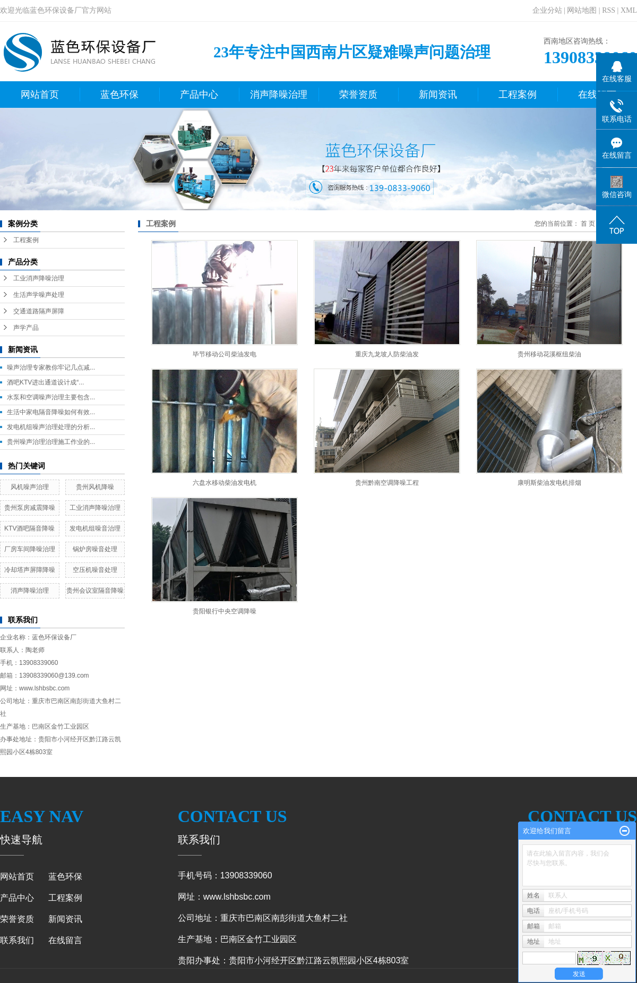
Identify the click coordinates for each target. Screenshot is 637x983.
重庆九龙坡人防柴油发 (387, 354)
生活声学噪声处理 (38, 294)
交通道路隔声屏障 (38, 311)
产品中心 (199, 94)
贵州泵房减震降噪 (29, 507)
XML (629, 10)
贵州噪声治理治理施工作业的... (51, 442)
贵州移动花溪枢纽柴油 (549, 354)
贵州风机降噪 (95, 487)
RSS (608, 10)
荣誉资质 (358, 94)
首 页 (588, 223)
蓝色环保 (119, 94)
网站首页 (40, 94)
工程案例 (517, 94)
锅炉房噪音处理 (95, 549)
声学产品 (26, 327)
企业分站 (547, 10)
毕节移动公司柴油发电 (224, 354)
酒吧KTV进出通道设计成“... (45, 382)
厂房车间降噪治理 (29, 549)
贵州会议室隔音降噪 (95, 590)
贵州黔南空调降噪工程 (387, 482)
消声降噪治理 (278, 94)
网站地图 (582, 10)
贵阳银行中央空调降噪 (224, 611)
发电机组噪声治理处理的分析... (51, 427)
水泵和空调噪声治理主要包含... (51, 397)
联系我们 (17, 940)
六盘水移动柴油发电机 (224, 482)
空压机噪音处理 (95, 570)
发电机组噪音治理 (95, 528)
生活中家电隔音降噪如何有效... (51, 412)
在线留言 (65, 940)
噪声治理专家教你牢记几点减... (51, 367)
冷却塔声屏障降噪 (29, 570)
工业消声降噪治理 (38, 278)
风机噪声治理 (30, 487)
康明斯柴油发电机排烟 (549, 482)
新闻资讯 (438, 94)
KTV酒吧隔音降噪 (29, 528)
